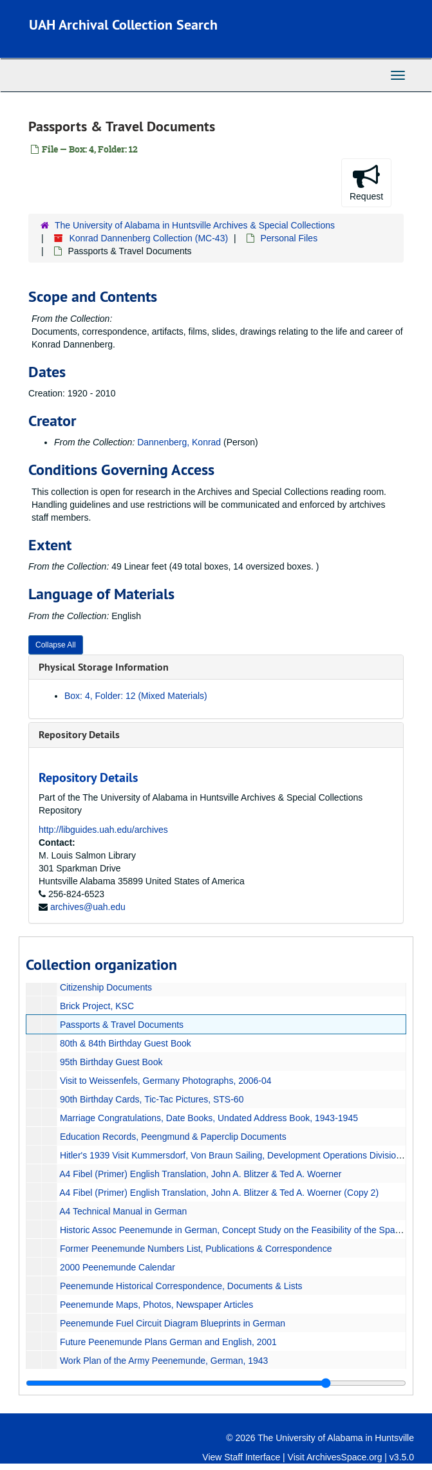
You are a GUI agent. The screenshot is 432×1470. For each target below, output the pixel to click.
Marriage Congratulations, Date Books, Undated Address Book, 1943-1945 (209, 1118)
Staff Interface (252, 1457)
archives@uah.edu (88, 907)
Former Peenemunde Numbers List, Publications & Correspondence (196, 1248)
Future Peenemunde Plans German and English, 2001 (168, 1342)
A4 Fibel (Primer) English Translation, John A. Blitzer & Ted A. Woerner (200, 1174)
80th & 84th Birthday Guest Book (125, 1043)
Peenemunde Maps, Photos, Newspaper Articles (156, 1304)
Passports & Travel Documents (121, 1024)
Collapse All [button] (55, 644)
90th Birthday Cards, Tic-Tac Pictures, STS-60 (152, 1099)
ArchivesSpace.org (344, 1457)
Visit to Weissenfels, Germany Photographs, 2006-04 (166, 1080)
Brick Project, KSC (97, 1006)
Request (366, 182)
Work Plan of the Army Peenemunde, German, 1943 (164, 1360)
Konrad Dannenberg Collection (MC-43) (148, 238)
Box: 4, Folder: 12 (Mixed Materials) (135, 696)
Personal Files (288, 238)
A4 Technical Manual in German (123, 1211)
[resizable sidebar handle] (216, 1383)
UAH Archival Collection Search (123, 24)
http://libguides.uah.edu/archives (103, 829)
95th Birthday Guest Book (111, 1062)
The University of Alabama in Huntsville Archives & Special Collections (195, 225)
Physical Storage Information (104, 667)
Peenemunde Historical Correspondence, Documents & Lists (181, 1286)
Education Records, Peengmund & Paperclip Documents (173, 1136)
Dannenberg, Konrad (179, 442)
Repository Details (79, 734)
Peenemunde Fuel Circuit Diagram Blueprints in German (172, 1323)
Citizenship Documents (106, 987)
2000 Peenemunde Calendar (117, 1267)
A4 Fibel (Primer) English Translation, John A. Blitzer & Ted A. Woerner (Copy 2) (219, 1192)
